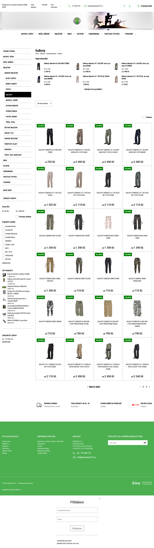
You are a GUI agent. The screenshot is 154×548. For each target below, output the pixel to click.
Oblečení (58, 34)
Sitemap (4, 453)
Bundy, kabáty (11, 84)
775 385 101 (76, 6)
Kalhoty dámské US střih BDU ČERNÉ (56, 63)
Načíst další (94, 386)
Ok (145, 442)
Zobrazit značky (9, 198)
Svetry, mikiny (11, 116)
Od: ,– (6, 211)
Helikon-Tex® (9, 244)
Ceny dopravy (33, 6)
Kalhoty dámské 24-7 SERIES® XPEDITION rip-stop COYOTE (79, 365)
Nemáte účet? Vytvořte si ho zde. (68, 543)
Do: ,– (20, 211)
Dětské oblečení (10, 127)
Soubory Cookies (7, 451)
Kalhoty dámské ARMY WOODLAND (137, 279)
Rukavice (7, 149)
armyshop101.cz (11, 483)
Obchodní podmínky (43, 448)
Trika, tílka (10, 122)
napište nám (6, 341)
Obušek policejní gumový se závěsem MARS (16, 299)
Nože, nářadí (44, 34)
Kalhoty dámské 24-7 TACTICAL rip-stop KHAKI (79, 194)
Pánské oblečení (11, 138)
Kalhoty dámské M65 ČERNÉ (79, 235)
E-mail (110, 441)
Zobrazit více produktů (92, 89)
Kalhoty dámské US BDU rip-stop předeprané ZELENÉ (79, 322)
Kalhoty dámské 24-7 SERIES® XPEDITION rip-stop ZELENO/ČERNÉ (108, 366)
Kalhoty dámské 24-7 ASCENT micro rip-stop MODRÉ (137, 151)
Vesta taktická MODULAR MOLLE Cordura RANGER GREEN (18, 307)
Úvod (37, 54)
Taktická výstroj (112, 34)
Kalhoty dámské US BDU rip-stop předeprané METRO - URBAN (137, 323)
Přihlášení (77, 528)
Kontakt (44, 5)
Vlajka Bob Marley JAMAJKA (17, 286)
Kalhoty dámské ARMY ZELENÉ (79, 278)
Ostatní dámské (12, 105)
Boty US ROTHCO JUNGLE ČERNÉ (18, 274)
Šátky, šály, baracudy (13, 155)
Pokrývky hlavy (10, 144)
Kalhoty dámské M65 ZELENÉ (50, 235)
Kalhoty (9, 95)
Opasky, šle (8, 133)
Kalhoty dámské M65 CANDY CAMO (108, 236)
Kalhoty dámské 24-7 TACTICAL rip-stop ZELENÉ (137, 194)
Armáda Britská (10, 226)
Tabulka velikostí (42, 453)
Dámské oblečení (11, 73)
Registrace (5, 446)
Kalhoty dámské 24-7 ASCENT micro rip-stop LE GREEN (108, 151)
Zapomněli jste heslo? (64, 541)
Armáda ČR (9, 230)
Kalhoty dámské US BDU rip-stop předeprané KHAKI (108, 322)
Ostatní (80, 34)
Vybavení (129, 34)
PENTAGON (9, 255)
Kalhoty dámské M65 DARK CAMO (137, 236)
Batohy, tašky (27, 34)
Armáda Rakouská (11, 233)
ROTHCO (8, 259)
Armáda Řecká (10, 237)
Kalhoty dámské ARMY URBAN (50, 321)
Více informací (54, 6)
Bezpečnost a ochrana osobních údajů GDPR (14, 6)
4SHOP (150, 484)
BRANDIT (8, 241)
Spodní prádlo (11, 111)
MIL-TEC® (8, 252)
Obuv (69, 34)
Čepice (8, 89)
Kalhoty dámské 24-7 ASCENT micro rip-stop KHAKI (79, 151)
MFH (7, 248)
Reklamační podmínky (43, 451)
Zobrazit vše (6, 263)
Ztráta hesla (5, 448)
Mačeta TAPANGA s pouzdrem (17, 320)
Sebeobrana (94, 34)
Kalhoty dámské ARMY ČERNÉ (108, 278)
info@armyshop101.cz (95, 6)
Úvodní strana (9, 51)
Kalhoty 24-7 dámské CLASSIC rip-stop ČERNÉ (50, 365)
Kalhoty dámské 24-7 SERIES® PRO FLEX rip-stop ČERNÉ (137, 365)
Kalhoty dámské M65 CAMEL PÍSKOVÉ (50, 279)
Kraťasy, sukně (12, 100)
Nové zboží (7, 190)
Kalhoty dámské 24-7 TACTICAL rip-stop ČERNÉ (108, 194)
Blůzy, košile (11, 78)
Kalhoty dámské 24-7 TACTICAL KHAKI (96, 76)
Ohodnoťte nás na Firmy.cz (11, 490)
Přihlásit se (5, 444)
